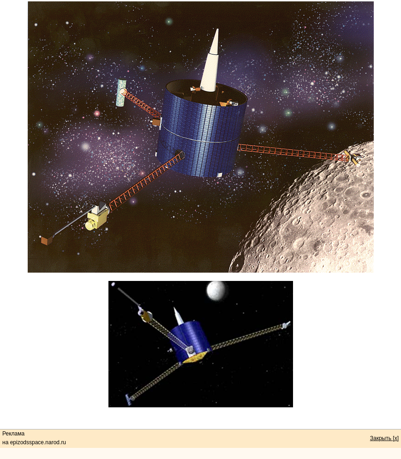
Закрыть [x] (384, 438)
